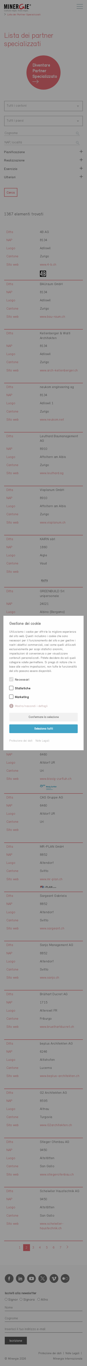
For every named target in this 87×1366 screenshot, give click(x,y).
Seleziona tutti (43, 728)
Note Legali (43, 740)
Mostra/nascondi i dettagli (31, 706)
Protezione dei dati (21, 740)
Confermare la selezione (44, 717)
